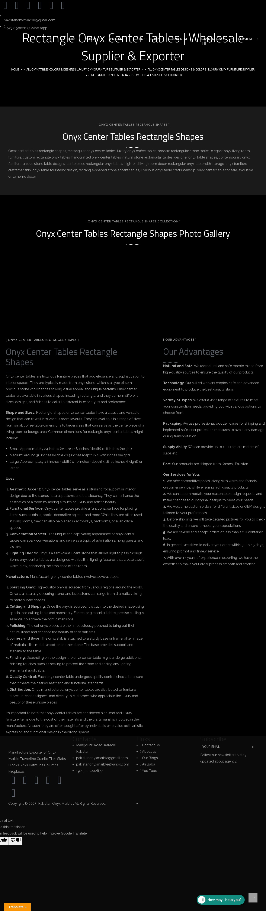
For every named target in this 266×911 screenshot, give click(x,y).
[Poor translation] (15, 841)
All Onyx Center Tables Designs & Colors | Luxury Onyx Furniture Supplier (201, 69)
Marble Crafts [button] (149, 39)
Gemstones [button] (246, 39)
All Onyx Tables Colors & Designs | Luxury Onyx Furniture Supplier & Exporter (83, 69)
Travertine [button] (180, 39)
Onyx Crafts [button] (117, 39)
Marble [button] (91, 39)
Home (15, 69)
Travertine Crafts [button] (213, 39)
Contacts (84, 739)
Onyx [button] (70, 39)
